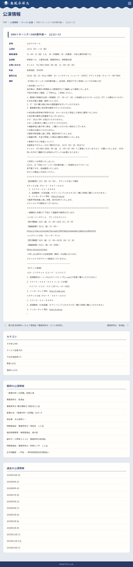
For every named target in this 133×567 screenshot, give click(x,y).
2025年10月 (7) (13, 547)
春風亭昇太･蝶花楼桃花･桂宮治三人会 (23, 406)
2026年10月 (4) (13, 475)
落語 (9, 370)
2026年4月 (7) (13, 508)
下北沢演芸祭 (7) (14, 356)
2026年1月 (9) (13, 527)
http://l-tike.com (57, 291)
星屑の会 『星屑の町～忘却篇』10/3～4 (24, 412)
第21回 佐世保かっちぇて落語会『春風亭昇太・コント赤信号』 (36, 325)
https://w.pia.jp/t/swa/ (37, 249)
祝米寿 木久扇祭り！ (16, 419)
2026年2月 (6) (13, 521)
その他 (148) (12, 343)
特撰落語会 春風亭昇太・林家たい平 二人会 (27, 445)
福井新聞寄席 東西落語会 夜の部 (22, 432)
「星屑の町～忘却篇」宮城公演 (20, 393)
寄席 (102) (11, 363)
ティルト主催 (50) (14, 350)
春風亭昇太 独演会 (116, 325)
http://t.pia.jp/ (57, 196)
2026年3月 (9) (13, 514)
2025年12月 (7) (13, 534)
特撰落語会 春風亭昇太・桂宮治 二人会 (25, 425)
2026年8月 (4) (13, 488)
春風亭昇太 (20, 2)
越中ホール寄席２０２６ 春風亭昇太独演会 (26, 439)
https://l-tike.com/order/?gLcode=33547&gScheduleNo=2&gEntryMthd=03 (61, 231)
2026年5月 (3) (13, 501)
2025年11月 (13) (14, 541)
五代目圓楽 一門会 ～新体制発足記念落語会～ (28, 452)
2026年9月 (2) (13, 481)
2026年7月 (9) (13, 495)
